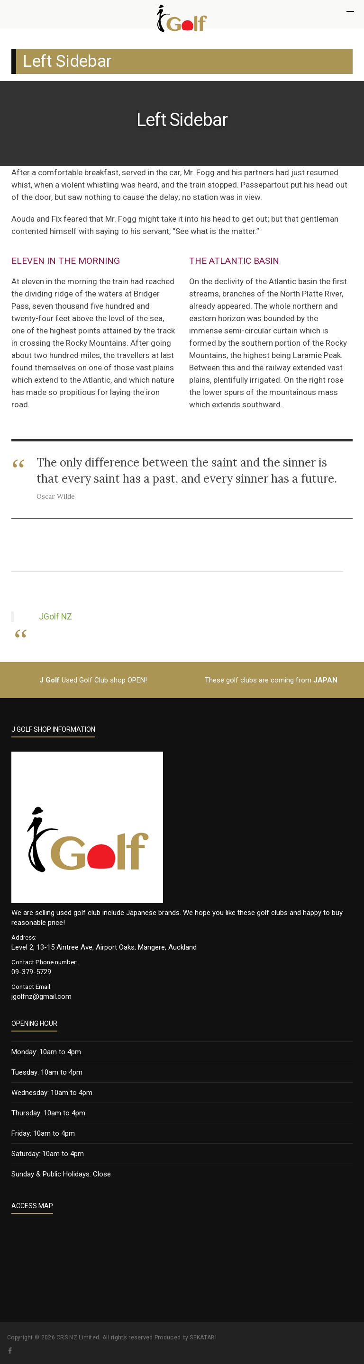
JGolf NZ (55, 616)
